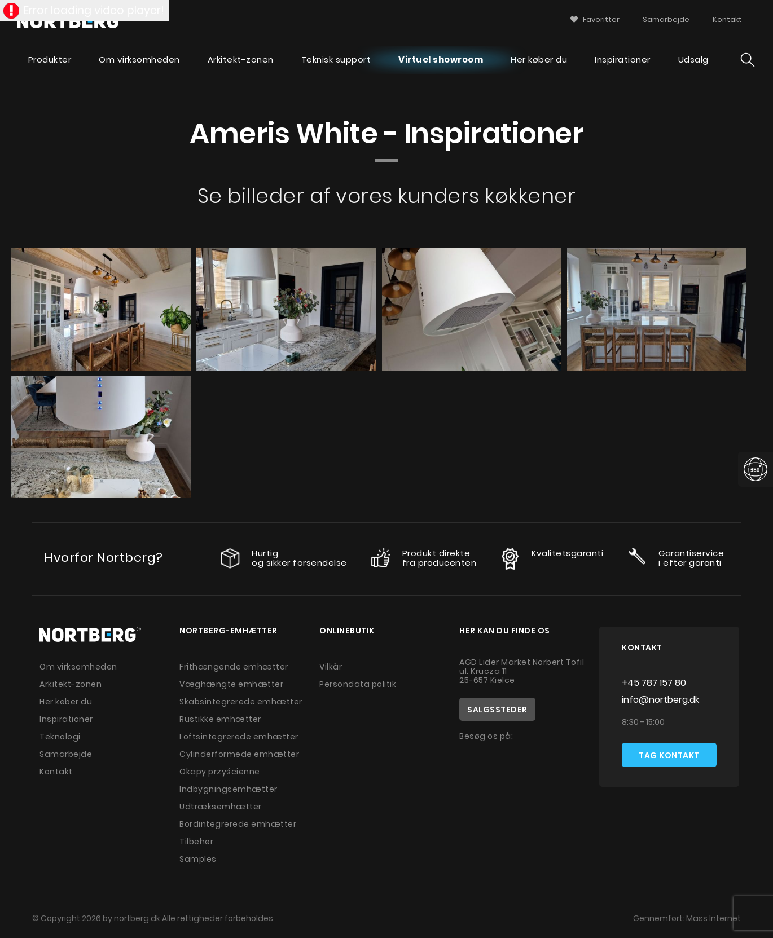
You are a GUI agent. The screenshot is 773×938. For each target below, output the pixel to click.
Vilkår (330, 666)
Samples (198, 859)
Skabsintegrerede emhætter (240, 701)
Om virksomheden (139, 59)
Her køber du (539, 59)
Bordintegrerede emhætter (237, 824)
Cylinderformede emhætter (239, 754)
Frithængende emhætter (233, 666)
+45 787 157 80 (654, 682)
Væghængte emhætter (231, 684)
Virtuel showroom (440, 59)
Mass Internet (713, 918)
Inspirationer (623, 59)
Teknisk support (336, 59)
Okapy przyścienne (219, 771)
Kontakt (56, 771)
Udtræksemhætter (220, 806)
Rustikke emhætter (220, 719)
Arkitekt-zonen (241, 59)
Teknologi (60, 736)
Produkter (50, 59)
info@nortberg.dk (660, 699)
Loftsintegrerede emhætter (238, 736)
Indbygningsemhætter (228, 789)
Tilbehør (196, 841)
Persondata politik (357, 684)
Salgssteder (497, 709)
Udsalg (693, 59)
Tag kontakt (669, 755)
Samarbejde (65, 754)
